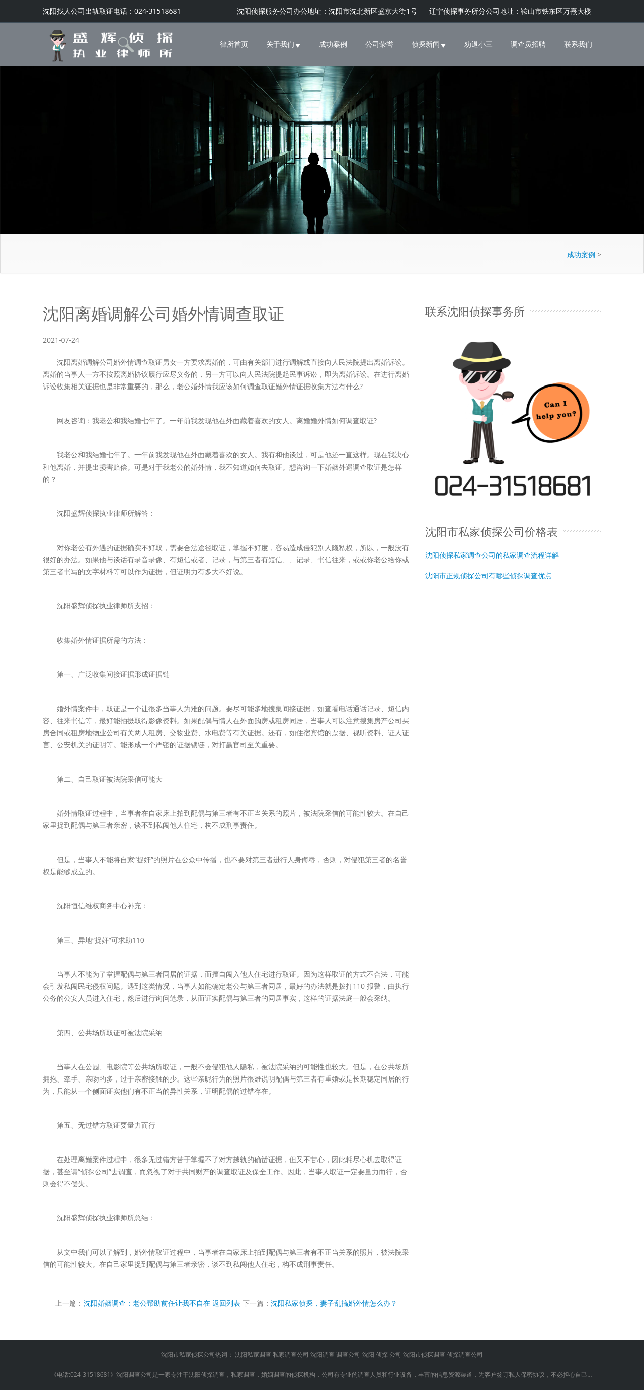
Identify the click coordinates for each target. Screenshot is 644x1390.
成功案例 (333, 44)
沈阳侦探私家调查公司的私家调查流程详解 (492, 554)
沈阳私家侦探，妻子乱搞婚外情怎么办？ (334, 1303)
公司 (395, 1354)
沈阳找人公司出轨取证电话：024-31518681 (112, 11)
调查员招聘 (528, 44)
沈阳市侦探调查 (424, 1354)
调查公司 (348, 1354)
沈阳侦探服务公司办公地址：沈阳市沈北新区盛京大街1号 (328, 11)
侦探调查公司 (465, 1354)
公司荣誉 (379, 44)
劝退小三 (478, 44)
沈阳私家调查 (253, 1354)
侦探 (382, 1354)
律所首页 (234, 44)
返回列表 (226, 1303)
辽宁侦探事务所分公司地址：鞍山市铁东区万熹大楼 (510, 11)
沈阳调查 (322, 1354)
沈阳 (368, 1354)
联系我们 (578, 44)
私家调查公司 (291, 1354)
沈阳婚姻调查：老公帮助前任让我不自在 (147, 1303)
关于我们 (283, 44)
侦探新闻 (429, 44)
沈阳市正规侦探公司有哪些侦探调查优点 (488, 575)
